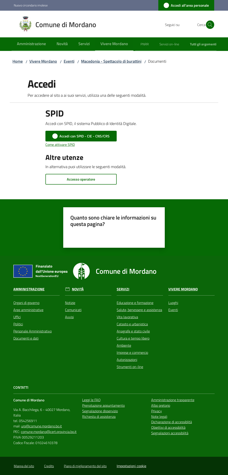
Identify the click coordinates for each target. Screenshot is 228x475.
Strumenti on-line (130, 366)
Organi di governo (26, 302)
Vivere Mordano (43, 61)
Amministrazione (29, 289)
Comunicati (73, 309)
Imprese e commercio (132, 352)
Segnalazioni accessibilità (169, 433)
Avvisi (69, 317)
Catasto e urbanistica (132, 324)
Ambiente (124, 345)
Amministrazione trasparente (172, 400)
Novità (78, 289)
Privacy (156, 411)
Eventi (69, 61)
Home (17, 61)
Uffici (17, 317)
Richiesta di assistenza (99, 416)
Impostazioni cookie (131, 466)
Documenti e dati (26, 338)
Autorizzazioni (127, 359)
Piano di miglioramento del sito (85, 466)
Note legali (159, 416)
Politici (18, 324)
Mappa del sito (24, 466)
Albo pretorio (160, 405)
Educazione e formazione (135, 302)
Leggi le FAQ (91, 400)
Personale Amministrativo (32, 331)
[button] (209, 24)
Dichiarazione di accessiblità (171, 422)
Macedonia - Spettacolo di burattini (111, 61)
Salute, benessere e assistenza (139, 309)
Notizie (70, 302)
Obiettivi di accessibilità (168, 427)
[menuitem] (31, 44)
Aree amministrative (28, 309)
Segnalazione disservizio (100, 411)
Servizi (123, 289)
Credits (49, 466)
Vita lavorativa (127, 317)
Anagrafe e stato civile (133, 331)
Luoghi (173, 302)
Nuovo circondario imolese (31, 5)
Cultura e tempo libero (133, 338)
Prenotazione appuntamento (103, 405)
